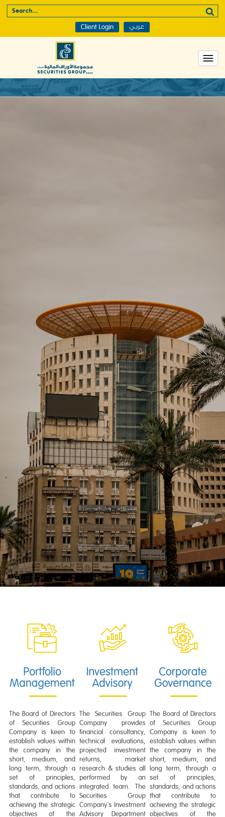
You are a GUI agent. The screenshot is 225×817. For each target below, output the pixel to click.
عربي (136, 26)
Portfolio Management (42, 677)
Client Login (97, 27)
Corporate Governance (183, 677)
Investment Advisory (112, 677)
